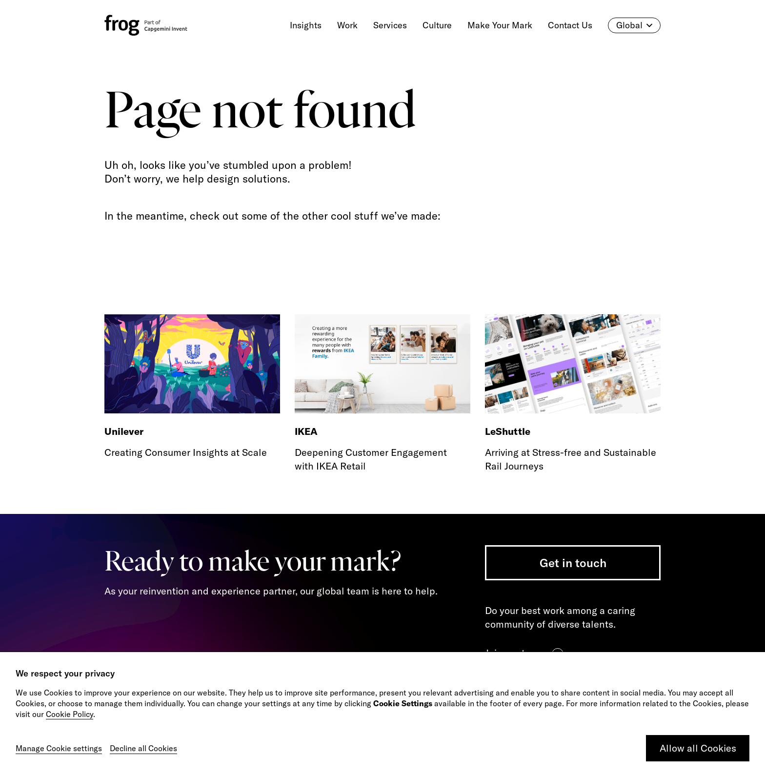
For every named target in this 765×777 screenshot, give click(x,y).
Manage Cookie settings (59, 748)
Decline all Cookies (143, 748)
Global (634, 25)
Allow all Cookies (698, 748)
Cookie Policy (69, 714)
